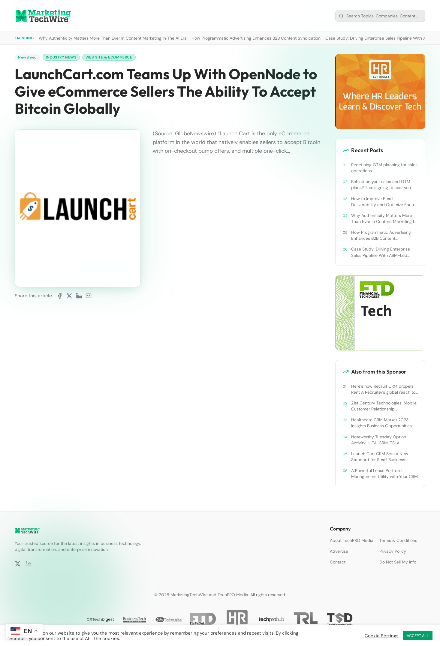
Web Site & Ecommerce (109, 57)
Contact (337, 562)
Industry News (61, 57)
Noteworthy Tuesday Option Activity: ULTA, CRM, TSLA (378, 440)
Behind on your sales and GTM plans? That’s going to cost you (381, 184)
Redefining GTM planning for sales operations (384, 167)
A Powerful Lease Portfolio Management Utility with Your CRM (384, 473)
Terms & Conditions (398, 540)
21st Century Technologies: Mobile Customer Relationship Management (384, 406)
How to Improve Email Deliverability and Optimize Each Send (382, 202)
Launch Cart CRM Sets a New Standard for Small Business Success (379, 457)
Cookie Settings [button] (382, 635)
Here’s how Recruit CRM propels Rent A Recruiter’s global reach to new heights (383, 389)
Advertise (339, 551)
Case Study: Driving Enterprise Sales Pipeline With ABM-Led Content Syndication (380, 252)
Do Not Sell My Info (397, 562)
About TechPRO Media (351, 540)
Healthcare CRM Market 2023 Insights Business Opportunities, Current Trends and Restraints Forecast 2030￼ (382, 423)
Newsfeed (27, 57)
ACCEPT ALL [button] (418, 635)
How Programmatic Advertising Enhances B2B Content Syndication (256, 38)
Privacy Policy (392, 551)
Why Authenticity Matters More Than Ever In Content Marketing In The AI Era (113, 38)
